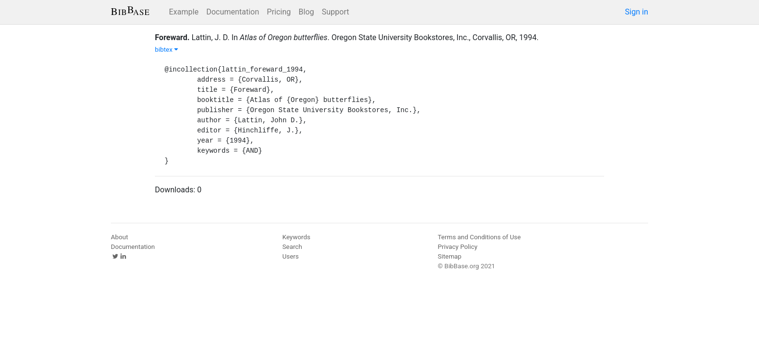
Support (335, 11)
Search (292, 246)
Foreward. (172, 37)
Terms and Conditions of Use (479, 237)
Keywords (296, 237)
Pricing (279, 11)
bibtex (166, 49)
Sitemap (449, 256)
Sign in (636, 11)
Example (183, 11)
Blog (306, 11)
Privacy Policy (457, 246)
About (119, 237)
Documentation (232, 11)
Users (290, 256)
